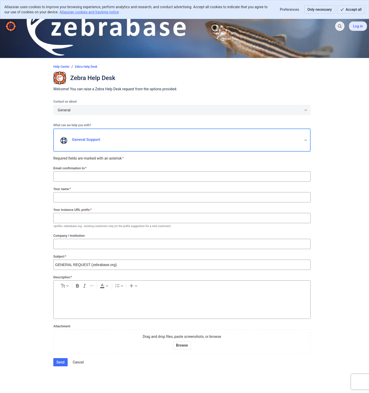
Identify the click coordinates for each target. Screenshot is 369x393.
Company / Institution (69, 236)
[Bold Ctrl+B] (99, 287)
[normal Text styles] (74, 287)
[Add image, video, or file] (178, 287)
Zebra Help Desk (86, 66)
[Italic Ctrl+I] (108, 287)
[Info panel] (215, 287)
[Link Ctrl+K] (169, 287)
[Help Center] (10, 26)
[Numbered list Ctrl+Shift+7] (156, 287)
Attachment (61, 326)
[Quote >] (224, 287)
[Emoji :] (187, 287)
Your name (62, 189)
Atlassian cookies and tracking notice (89, 12)
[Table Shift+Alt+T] (196, 287)
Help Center (61, 66)
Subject (59, 256)
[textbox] (182, 302)
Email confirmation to (69, 168)
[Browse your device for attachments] (182, 345)
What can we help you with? (72, 125)
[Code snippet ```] (206, 287)
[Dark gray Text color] (132, 287)
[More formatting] (117, 287)
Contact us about (65, 101)
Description (62, 277)
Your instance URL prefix (72, 210)
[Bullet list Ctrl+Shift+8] (147, 287)
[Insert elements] (235, 287)
